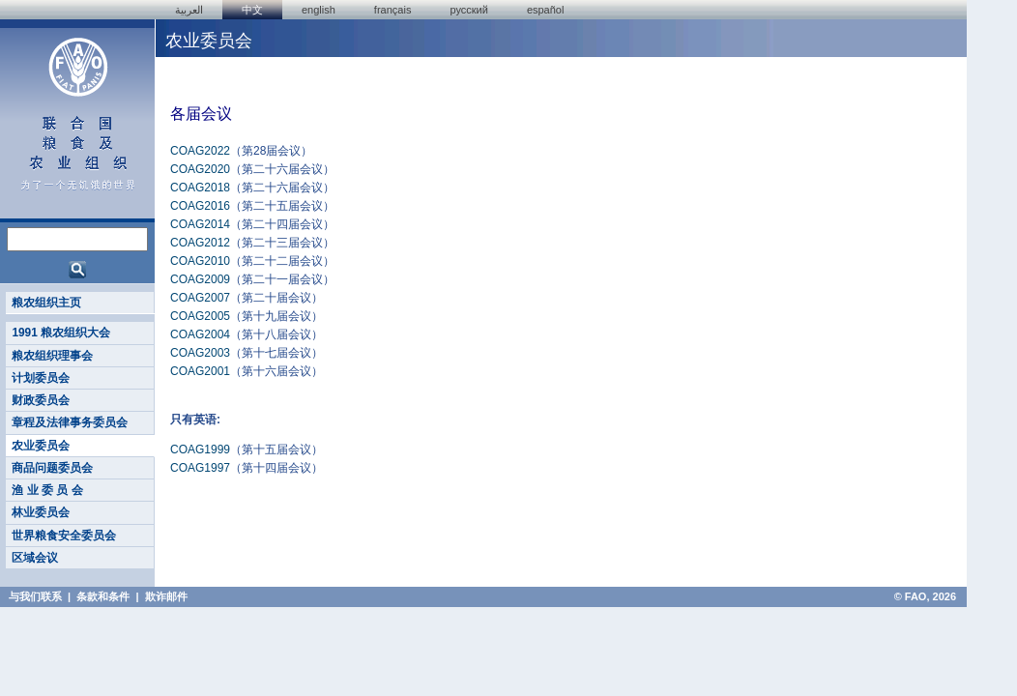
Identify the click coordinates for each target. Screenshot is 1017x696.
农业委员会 (41, 445)
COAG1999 (200, 449)
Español (546, 9)
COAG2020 (200, 169)
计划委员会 (41, 378)
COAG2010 (200, 261)
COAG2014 (200, 224)
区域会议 (35, 558)
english (318, 9)
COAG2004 (200, 334)
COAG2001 (200, 371)
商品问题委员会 (52, 468)
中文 (252, 9)
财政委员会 (41, 400)
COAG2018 (200, 187)
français (393, 9)
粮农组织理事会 (52, 355)
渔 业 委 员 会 (47, 490)
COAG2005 (200, 316)
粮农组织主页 (46, 302)
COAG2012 (200, 242)
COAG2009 (200, 279)
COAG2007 (200, 297)
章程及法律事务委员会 (70, 422)
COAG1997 (200, 468)
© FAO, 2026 (925, 596)
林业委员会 (41, 512)
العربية (189, 9)
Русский (468, 9)
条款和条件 (103, 596)
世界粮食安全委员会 (64, 535)
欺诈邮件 (166, 596)
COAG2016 (200, 206)
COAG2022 (200, 151)
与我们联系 (35, 596)
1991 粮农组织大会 (61, 332)
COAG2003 (200, 353)
